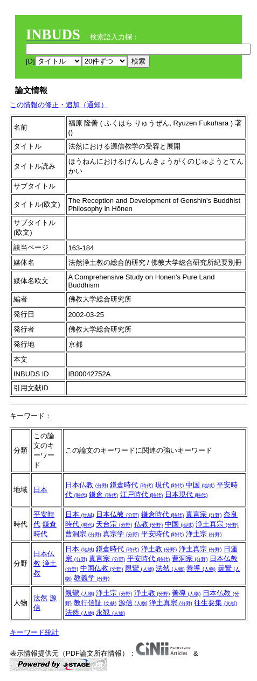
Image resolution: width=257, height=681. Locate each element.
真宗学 (121, 534)
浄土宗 (204, 534)
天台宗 (114, 524)
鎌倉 (103, 494)
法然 (170, 568)
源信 (133, 603)
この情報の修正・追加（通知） (59, 105)
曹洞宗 (83, 534)
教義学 (92, 578)
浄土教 (159, 549)
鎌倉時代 (131, 485)
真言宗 (204, 514)
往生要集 (215, 603)
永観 (110, 612)
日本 (40, 490)
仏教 (148, 524)
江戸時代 (141, 494)
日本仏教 (86, 485)
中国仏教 (101, 568)
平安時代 (162, 534)
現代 (169, 485)
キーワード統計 (34, 632)
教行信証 (95, 603)
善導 (201, 568)
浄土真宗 (217, 524)
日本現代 (186, 494)
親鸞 (139, 568)
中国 (200, 485)
